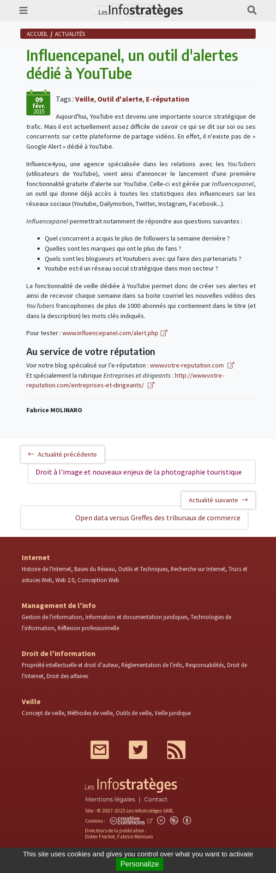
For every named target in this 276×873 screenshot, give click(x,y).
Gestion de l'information (52, 616)
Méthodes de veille (90, 712)
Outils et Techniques (143, 568)
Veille (84, 98)
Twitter (138, 750)
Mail (99, 750)
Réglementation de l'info (151, 664)
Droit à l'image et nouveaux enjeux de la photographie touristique (139, 471)
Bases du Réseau (94, 568)
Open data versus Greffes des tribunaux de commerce (157, 517)
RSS (176, 750)
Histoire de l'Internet (46, 568)
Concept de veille (43, 712)
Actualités (70, 33)
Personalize (139, 864)
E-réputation (167, 98)
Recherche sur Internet (198, 568)
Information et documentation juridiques (136, 616)
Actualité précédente (62, 454)
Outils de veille (133, 712)
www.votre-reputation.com (187, 365)
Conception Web (98, 580)
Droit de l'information (59, 653)
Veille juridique (173, 712)
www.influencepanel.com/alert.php (110, 333)
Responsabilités (205, 664)
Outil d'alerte (120, 98)
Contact (156, 799)
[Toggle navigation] (23, 10)
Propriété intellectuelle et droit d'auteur (70, 664)
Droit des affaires (67, 676)
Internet (36, 557)
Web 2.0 (64, 580)
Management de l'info (59, 605)
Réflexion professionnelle (88, 628)
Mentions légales (110, 799)
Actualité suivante (218, 500)
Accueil (37, 33)
